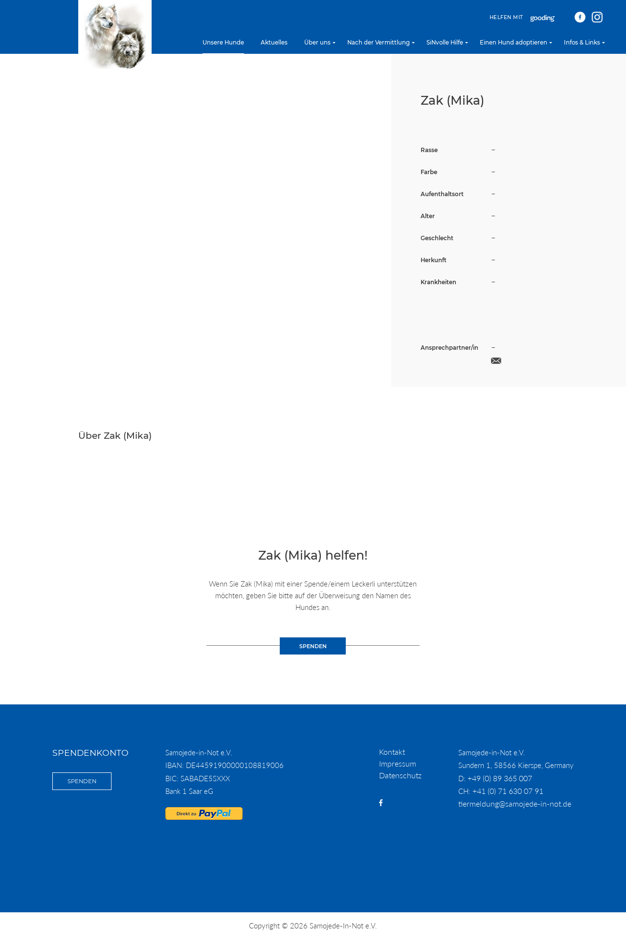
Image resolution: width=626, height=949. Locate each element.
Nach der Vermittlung (378, 42)
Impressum (397, 763)
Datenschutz (400, 775)
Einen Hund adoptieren (513, 42)
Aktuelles (274, 42)
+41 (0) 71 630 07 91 (507, 790)
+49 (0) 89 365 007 (500, 778)
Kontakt (392, 751)
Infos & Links (582, 42)
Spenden (81, 781)
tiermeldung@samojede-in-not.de (514, 803)
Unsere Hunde (223, 42)
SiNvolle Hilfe (444, 42)
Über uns (317, 42)
